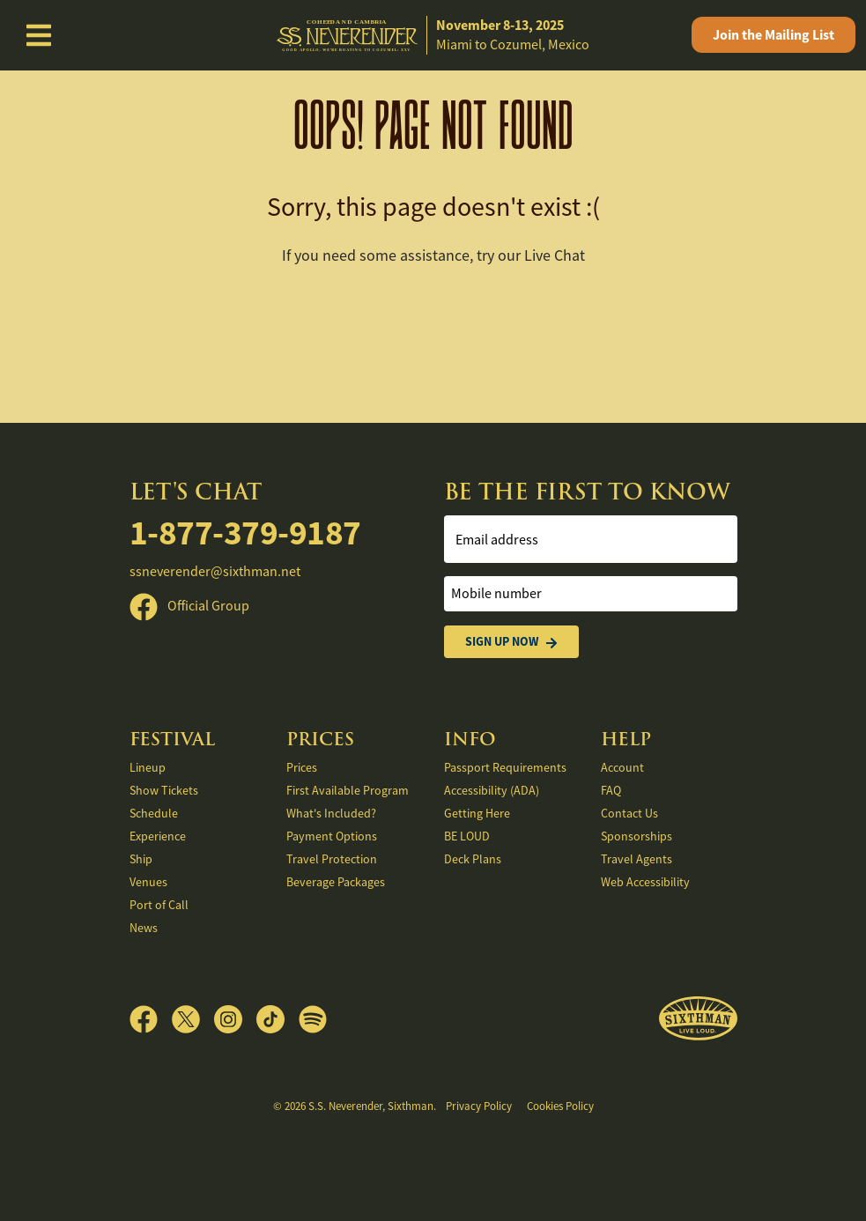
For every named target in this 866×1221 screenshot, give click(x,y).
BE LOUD (467, 836)
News (144, 928)
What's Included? (331, 813)
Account (622, 767)
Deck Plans (472, 859)
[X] (193, 1019)
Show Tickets (164, 790)
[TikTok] (277, 1019)
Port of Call (159, 905)
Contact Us (629, 813)
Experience (158, 836)
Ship (141, 859)
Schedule (154, 813)
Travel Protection (331, 859)
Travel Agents (636, 859)
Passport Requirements (505, 767)
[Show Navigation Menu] (39, 35)
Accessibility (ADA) (491, 790)
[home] (433, 36)
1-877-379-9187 (245, 532)
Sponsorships (636, 836)
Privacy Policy (479, 1106)
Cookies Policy (560, 1106)
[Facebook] (151, 1019)
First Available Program (347, 790)
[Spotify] (313, 1019)
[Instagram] (235, 1019)
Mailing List (773, 35)
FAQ (611, 790)
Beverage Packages (335, 882)
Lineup (148, 767)
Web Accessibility (645, 882)
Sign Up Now (511, 642)
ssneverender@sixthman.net (215, 572)
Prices (301, 767)
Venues (148, 882)
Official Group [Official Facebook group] (189, 606)
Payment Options (331, 836)
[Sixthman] (698, 1018)
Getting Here (477, 813)
